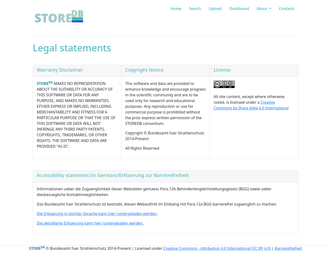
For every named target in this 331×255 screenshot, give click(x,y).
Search (195, 8)
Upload (215, 8)
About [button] (262, 8)
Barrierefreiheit (288, 248)
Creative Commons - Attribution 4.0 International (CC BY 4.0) (217, 248)
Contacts (287, 8)
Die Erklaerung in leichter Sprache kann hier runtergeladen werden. (97, 213)
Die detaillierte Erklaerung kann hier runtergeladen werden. (90, 223)
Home (176, 8)
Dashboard (239, 8)
